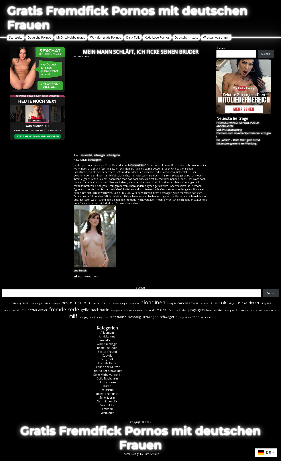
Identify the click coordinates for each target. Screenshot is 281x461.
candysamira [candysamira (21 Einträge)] (187, 303)
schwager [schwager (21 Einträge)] (150, 316)
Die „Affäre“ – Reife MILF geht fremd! (238, 140)
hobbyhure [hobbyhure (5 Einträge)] (116, 310)
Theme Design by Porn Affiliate (140, 454)
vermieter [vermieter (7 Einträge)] (206, 317)
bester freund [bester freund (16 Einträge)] (101, 303)
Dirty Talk (133, 37)
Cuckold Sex (137, 165)
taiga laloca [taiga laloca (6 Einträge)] (185, 317)
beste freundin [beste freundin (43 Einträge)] (76, 303)
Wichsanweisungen (216, 37)
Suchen (220, 48)
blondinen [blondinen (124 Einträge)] (152, 302)
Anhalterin (107, 340)
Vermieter (107, 413)
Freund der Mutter (107, 367)
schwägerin (113, 155)
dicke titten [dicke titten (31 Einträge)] (248, 302)
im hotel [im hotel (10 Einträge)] (149, 310)
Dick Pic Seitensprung (229, 129)
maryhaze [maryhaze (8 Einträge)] (256, 310)
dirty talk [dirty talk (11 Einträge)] (266, 303)
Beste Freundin (107, 348)
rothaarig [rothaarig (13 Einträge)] (134, 317)
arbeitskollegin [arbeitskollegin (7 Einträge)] (52, 303)
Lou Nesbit (80, 270)
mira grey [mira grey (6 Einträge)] (84, 317)
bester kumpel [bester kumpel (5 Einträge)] (120, 303)
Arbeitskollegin (107, 344)
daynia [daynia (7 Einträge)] (232, 303)
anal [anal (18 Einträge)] (26, 303)
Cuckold (107, 355)
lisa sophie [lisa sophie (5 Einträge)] (230, 310)
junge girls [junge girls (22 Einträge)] (196, 310)
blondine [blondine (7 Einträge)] (134, 303)
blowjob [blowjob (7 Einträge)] (171, 303)
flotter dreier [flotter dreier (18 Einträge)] (37, 310)
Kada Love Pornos (157, 37)
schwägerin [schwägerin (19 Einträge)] (168, 317)
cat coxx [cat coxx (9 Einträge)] (205, 303)
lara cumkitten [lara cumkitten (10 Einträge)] (214, 310)
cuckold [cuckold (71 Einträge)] (219, 302)
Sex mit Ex (107, 405)
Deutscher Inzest (186, 37)
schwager (99, 155)
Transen (107, 409)
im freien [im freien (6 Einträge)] (137, 310)
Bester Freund (107, 352)
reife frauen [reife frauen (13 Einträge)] (118, 317)
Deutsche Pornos (39, 37)
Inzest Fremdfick (107, 394)
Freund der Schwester (107, 371)
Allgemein (107, 333)
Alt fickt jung (107, 336)
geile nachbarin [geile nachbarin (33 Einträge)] (95, 309)
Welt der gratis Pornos (105, 37)
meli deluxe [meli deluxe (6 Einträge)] (270, 310)
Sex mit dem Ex (107, 401)
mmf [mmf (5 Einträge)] (92, 317)
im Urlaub (107, 390)
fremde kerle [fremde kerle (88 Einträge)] (64, 309)
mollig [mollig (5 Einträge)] (99, 317)
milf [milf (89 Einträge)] (73, 316)
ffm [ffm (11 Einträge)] (24, 310)
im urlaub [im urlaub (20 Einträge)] (163, 310)
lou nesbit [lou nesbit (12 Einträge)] (242, 310)
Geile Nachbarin (107, 378)
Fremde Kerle (107, 363)
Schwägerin (94, 159)
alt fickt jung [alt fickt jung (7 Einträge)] (15, 303)
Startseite (15, 37)
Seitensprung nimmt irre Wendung (236, 143)
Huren (107, 386)
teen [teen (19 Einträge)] (195, 317)
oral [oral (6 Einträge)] (106, 317)
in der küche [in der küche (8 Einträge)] (179, 310)
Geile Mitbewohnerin (107, 375)
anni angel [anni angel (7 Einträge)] (36, 303)
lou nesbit (86, 155)
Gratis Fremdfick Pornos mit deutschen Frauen (127, 18)
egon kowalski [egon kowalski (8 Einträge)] (12, 310)
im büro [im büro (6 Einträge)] (127, 310)
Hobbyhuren (107, 382)
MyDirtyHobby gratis (70, 37)
